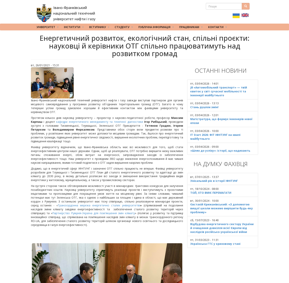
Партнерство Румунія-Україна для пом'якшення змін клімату (93, 213)
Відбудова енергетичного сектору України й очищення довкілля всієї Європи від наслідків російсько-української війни (222, 228)
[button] (107, 82)
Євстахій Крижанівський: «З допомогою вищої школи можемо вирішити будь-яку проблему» (221, 208)
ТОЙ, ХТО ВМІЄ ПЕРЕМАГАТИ (210, 193)
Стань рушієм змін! (204, 107)
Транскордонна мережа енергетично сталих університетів (99, 205)
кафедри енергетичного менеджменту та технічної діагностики (99, 122)
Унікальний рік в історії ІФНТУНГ (214, 181)
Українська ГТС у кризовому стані (215, 244)
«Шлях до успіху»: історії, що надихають (220, 150)
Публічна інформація (155, 28)
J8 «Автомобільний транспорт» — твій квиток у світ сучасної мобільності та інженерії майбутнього (218, 91)
